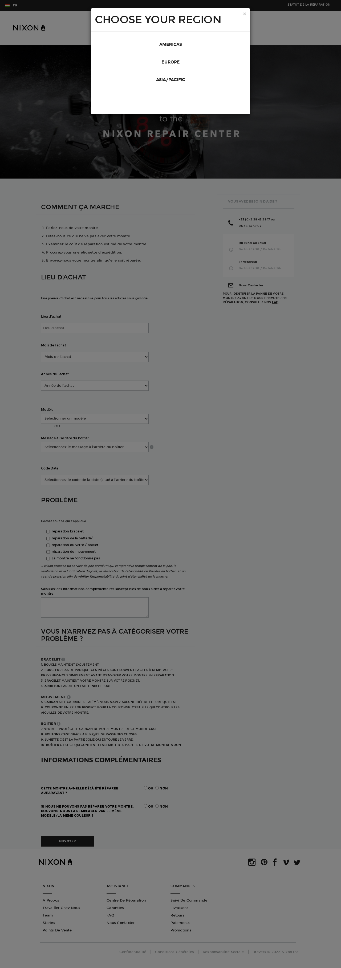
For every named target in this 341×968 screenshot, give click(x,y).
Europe (170, 62)
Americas (170, 44)
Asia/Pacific (170, 79)
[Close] (244, 14)
